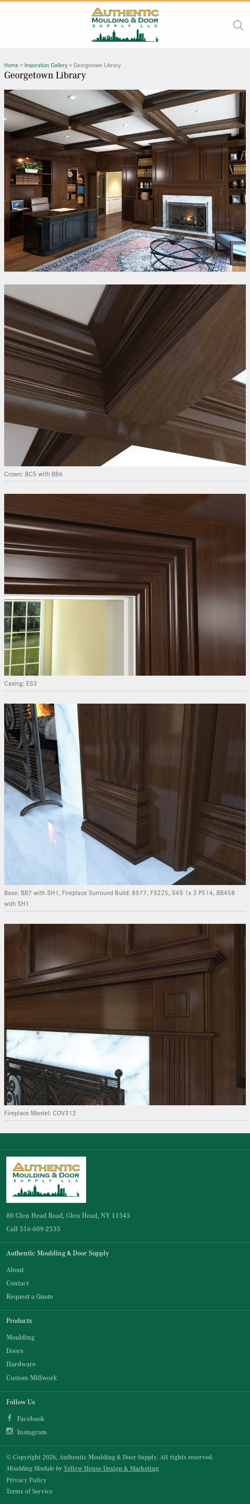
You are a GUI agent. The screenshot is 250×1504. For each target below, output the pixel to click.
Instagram (32, 1431)
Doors (14, 1350)
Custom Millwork (31, 1377)
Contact (17, 1283)
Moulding (20, 1337)
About (15, 1269)
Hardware (21, 1363)
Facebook (31, 1418)
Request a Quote (29, 1296)
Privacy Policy (26, 1479)
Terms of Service (29, 1491)
